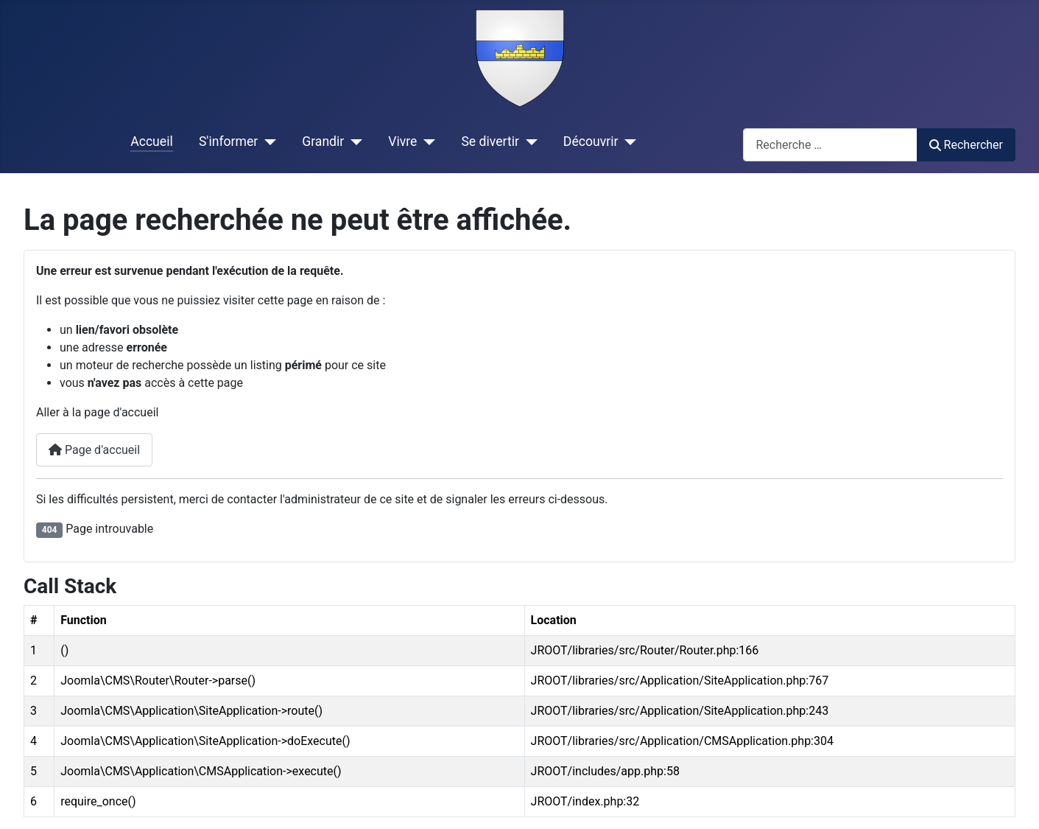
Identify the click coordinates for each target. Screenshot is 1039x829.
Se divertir (489, 141)
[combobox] (830, 144)
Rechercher (966, 145)
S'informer (228, 141)
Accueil (151, 141)
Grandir (323, 141)
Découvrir (591, 141)
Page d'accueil (94, 450)
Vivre (402, 141)
